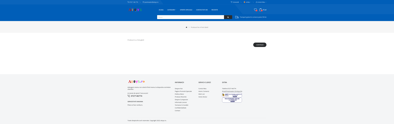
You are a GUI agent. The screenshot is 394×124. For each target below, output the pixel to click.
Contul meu (202, 88)
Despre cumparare (181, 99)
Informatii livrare (181, 102)
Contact (177, 111)
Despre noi (179, 88)
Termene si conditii (181, 105)
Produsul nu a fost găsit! (199, 27)
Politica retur (179, 94)
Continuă (259, 45)
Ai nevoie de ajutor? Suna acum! (138, 93)
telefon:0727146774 (229, 88)
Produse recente (180, 97)
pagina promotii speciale (183, 91)
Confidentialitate (180, 108)
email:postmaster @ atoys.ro (232, 91)
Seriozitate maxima (135, 101)
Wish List (201, 94)
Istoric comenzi (203, 91)
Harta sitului (202, 97)
